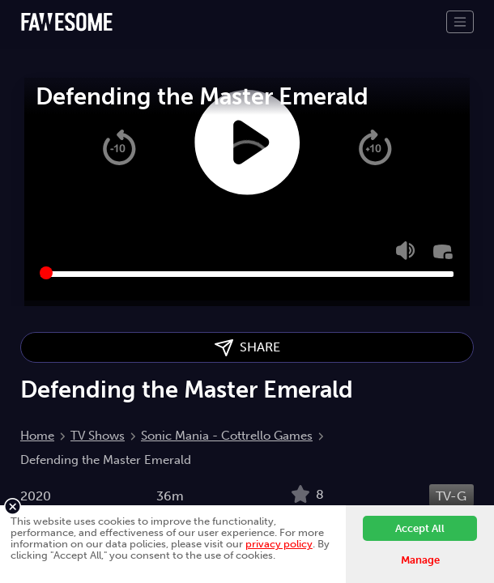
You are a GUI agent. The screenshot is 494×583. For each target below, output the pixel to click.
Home (37, 435)
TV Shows (97, 435)
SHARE (247, 347)
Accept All (420, 528)
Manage (420, 560)
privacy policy (279, 544)
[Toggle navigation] (460, 22)
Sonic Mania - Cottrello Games (227, 435)
